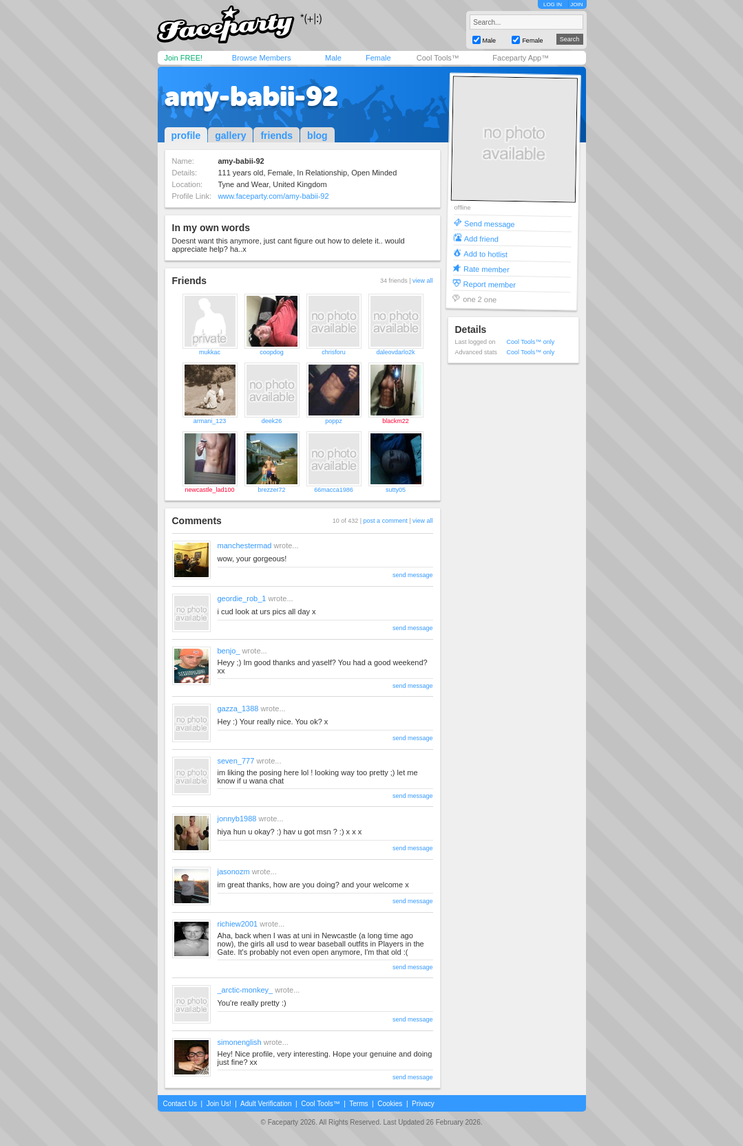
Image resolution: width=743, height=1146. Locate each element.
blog (317, 135)
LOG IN (552, 4)
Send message (489, 223)
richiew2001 (238, 924)
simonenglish (240, 1042)
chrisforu (334, 352)
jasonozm (234, 871)
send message (413, 575)
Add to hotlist (485, 253)
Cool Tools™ (438, 58)
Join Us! (219, 1103)
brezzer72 (271, 489)
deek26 (272, 421)
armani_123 (210, 421)
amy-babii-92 (251, 96)
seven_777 (236, 761)
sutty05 (396, 489)
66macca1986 (333, 489)
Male (333, 58)
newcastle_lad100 (209, 489)
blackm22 (395, 421)
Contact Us (180, 1103)
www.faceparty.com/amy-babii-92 (273, 196)
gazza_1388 (238, 708)
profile (186, 135)
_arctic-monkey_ (245, 990)
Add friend (480, 238)
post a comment (386, 520)
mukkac (209, 352)
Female (378, 58)
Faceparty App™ (520, 58)
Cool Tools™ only (531, 341)
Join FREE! (184, 58)
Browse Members (261, 58)
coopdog (272, 352)
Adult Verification (266, 1103)
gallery (230, 135)
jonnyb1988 (237, 818)
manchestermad (245, 545)
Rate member (486, 268)
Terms (358, 1103)
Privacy (423, 1103)
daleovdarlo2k (395, 352)
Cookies (389, 1103)
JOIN (576, 4)
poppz (333, 421)
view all (422, 280)
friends (276, 135)
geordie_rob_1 (242, 598)
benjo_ (229, 651)
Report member (489, 283)
